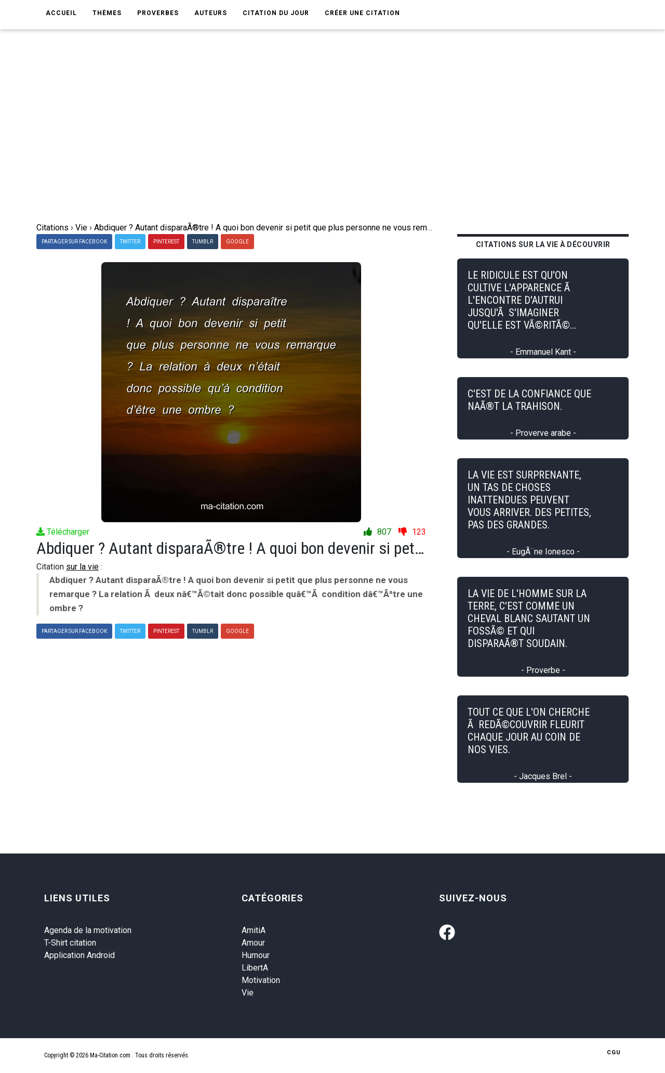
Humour (256, 955)
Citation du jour (276, 13)
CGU (614, 1052)
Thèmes (107, 13)
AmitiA (253, 930)
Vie (248, 993)
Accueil (61, 13)
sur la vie (82, 567)
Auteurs (210, 13)
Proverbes (158, 13)
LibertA (255, 968)
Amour (253, 943)
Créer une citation (362, 13)
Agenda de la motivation (87, 930)
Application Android (79, 955)
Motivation (261, 980)
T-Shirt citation (70, 943)
